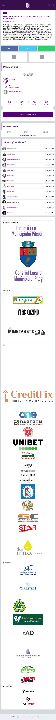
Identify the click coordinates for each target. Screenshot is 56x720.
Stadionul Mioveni (14, 87)
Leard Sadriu (10, 186)
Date (9, 132)
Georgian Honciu (11, 165)
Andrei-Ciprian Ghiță (12, 197)
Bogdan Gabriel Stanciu (13, 202)
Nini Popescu (10, 181)
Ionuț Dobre (10, 213)
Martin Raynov (11, 170)
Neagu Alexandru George (13, 159)
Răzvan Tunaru (11, 154)
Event (26, 132)
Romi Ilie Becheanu (12, 148)
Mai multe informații (28, 114)
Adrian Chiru (10, 191)
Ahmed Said (10, 175)
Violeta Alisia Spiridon (12, 207)
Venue (45, 132)
